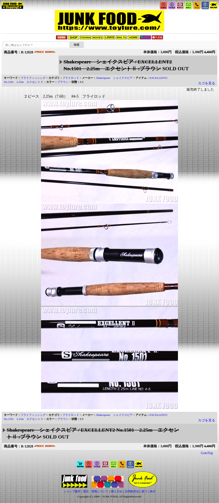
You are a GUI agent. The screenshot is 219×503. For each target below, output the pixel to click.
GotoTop (207, 453)
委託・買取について (95, 491)
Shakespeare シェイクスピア (114, 77)
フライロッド (70, 77)
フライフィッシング (33, 77)
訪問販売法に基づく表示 (140, 491)
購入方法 (116, 491)
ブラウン (62, 82)
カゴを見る (206, 83)
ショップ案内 (72, 491)
